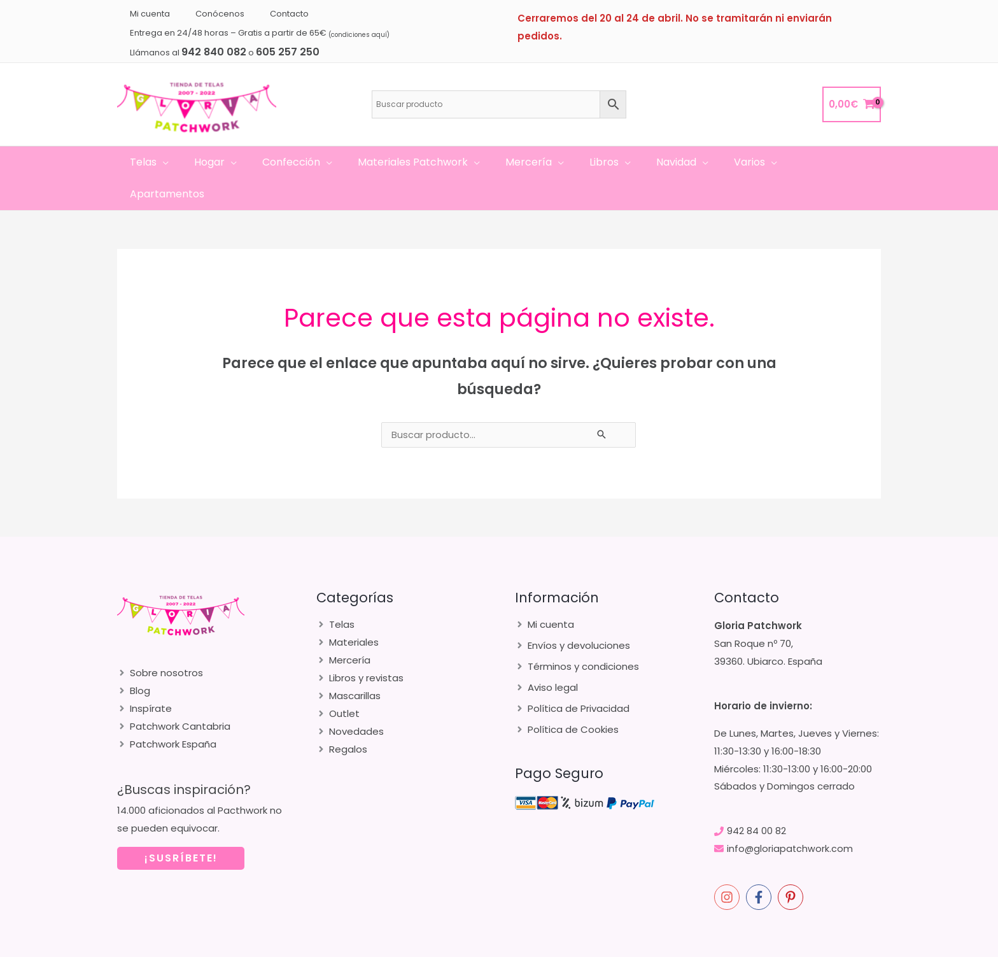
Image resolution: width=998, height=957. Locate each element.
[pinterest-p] (792, 865)
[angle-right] (160, 641)
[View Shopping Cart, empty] (851, 105)
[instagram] (728, 865)
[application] (178, 162)
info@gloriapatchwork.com (790, 816)
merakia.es (783, 944)
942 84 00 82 (756, 798)
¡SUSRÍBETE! (181, 826)
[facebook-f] (760, 865)
